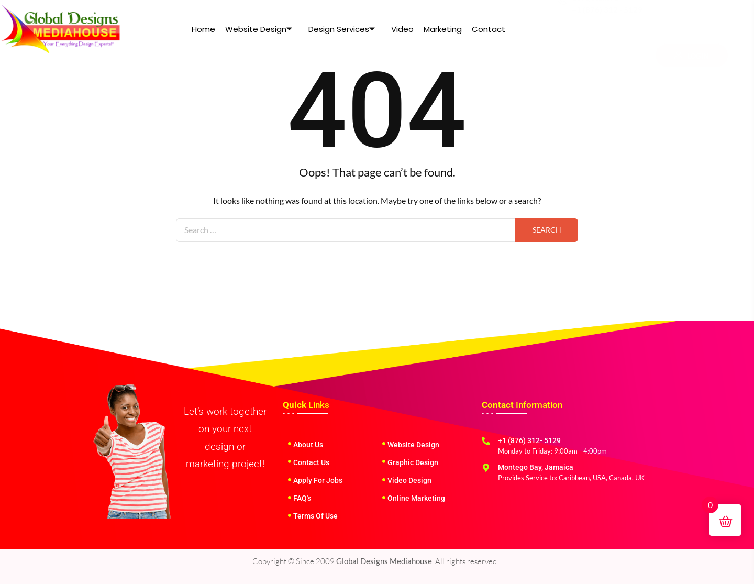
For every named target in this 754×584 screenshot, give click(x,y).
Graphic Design (412, 462)
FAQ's (302, 498)
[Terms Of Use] (289, 515)
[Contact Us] (289, 461)
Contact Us (311, 462)
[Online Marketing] (383, 497)
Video (402, 29)
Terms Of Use (315, 516)
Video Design (409, 480)
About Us (308, 444)
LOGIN (691, 31)
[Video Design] (383, 479)
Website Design (259, 29)
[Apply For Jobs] (289, 479)
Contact (487, 29)
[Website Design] (383, 443)
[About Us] (289, 443)
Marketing (442, 29)
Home (205, 29)
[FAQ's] (289, 497)
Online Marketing (416, 498)
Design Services (342, 29)
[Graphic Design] (383, 461)
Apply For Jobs (317, 480)
